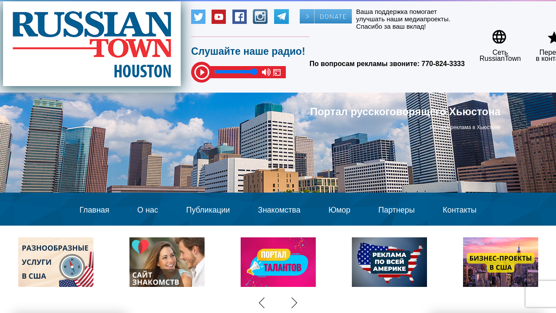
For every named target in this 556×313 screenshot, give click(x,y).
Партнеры (396, 210)
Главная (94, 210)
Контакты (460, 210)
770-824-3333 (443, 63)
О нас (147, 210)
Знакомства (279, 210)
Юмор (339, 210)
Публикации (208, 210)
